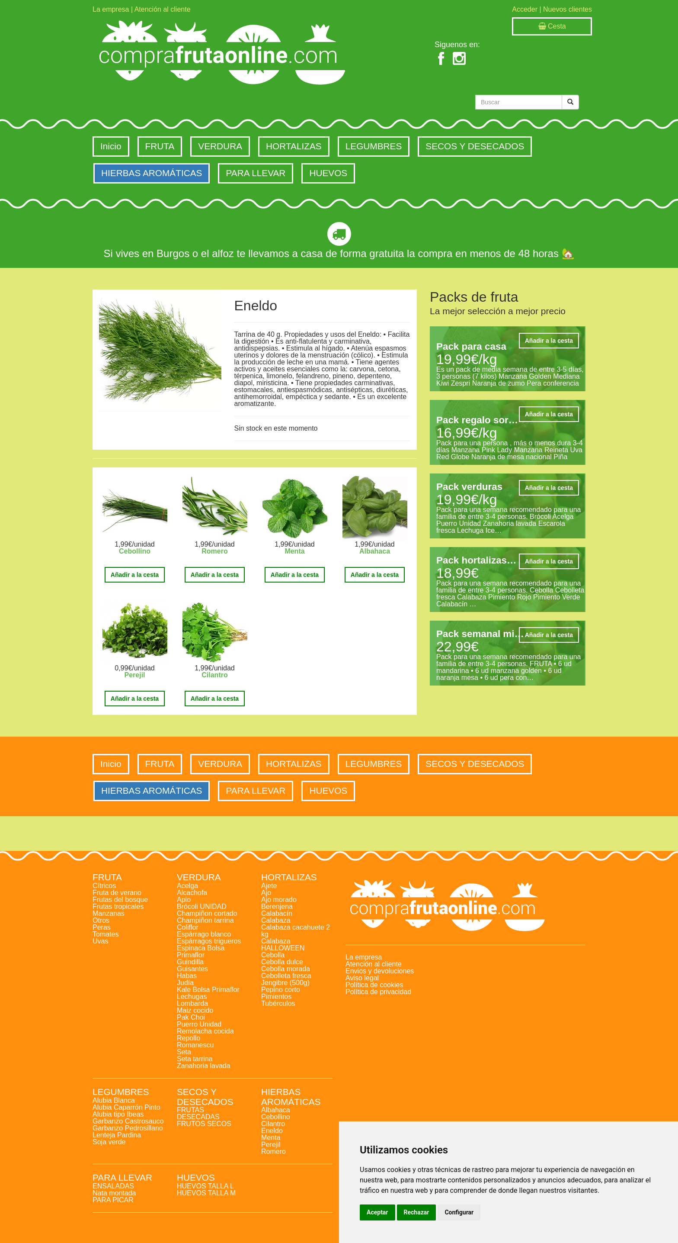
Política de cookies (374, 985)
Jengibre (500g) (285, 982)
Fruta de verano (117, 892)
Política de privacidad (378, 991)
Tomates (105, 934)
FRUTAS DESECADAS (198, 1113)
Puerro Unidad (199, 1024)
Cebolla (273, 955)
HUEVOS (328, 173)
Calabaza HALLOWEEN (282, 944)
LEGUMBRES (373, 146)
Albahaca (374, 551)
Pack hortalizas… (476, 560)
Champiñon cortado (207, 913)
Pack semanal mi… (480, 633)
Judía (185, 982)
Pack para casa (471, 346)
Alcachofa (192, 892)
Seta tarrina (195, 1059)
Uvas (100, 941)
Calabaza (276, 920)
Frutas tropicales (118, 906)
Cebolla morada (285, 969)
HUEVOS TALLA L (205, 1186)
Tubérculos (278, 1003)
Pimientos (276, 996)
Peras (102, 927)
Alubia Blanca (114, 1100)
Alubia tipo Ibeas (118, 1114)
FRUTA (160, 146)
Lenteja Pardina (117, 1135)
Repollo (188, 1038)
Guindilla (190, 962)
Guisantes (192, 969)
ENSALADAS (113, 1186)
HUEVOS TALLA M (206, 1193)
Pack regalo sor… (477, 420)
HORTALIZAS (294, 146)
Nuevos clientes (567, 9)
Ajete (269, 885)
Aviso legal (362, 978)
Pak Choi (191, 1017)
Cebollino (134, 551)
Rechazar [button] (416, 1212)
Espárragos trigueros (209, 941)
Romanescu (195, 1045)
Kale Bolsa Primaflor (208, 989)
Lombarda (192, 1003)
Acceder (524, 9)
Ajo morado (279, 899)
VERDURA (220, 146)
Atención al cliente (162, 9)
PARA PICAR (113, 1200)
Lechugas (192, 996)
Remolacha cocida (205, 1031)
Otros (101, 920)
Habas (187, 975)
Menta (294, 551)
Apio (184, 899)
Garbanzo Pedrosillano (128, 1128)
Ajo (266, 892)
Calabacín (276, 913)
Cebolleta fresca (286, 975)
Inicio (111, 146)
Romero (214, 551)
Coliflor (187, 927)
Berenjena (277, 906)
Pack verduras (469, 486)
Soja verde (109, 1142)
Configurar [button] (459, 1212)
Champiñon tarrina (205, 920)
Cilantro (214, 675)
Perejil (134, 675)
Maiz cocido (195, 1010)
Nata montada (114, 1193)
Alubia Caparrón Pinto (126, 1107)
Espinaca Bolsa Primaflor (200, 951)
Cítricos (104, 885)
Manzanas (109, 913)
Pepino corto (280, 989)
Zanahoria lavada (203, 1065)
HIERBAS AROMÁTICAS (151, 173)
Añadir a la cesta (135, 574)
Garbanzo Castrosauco (128, 1121)
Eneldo (272, 1130)
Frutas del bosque (120, 899)
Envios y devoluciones (379, 971)
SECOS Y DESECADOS (474, 146)
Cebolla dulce (282, 962)
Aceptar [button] (377, 1212)
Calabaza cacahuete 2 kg (295, 931)
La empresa (111, 9)
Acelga (187, 885)
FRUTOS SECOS (204, 1123)
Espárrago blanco (204, 934)
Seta (184, 1052)
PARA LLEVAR (255, 173)
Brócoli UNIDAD (202, 906)
